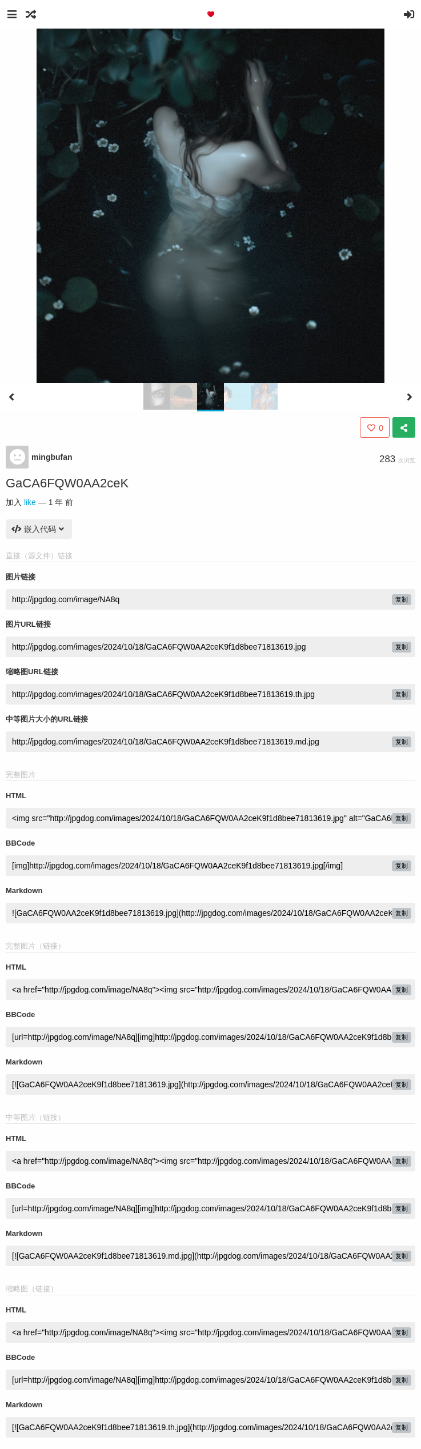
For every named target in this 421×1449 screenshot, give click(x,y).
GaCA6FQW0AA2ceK (67, 483)
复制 (401, 599)
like (30, 502)
